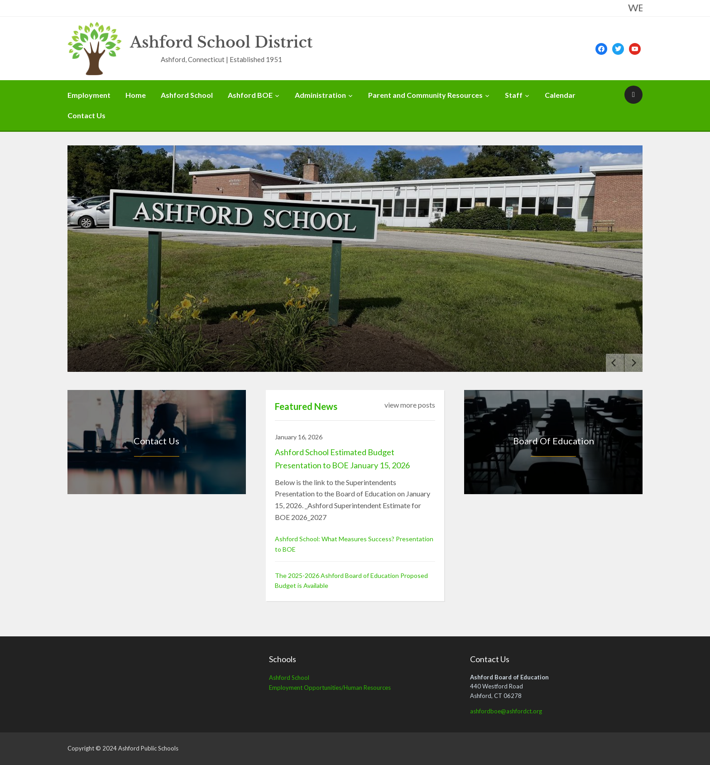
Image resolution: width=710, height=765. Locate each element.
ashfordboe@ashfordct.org (506, 711)
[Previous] (615, 363)
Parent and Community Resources (425, 95)
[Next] (633, 363)
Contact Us (86, 115)
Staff (514, 95)
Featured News (306, 406)
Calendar (560, 95)
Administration (320, 95)
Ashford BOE (250, 95)
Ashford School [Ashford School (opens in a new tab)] (289, 677)
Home (135, 95)
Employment (88, 95)
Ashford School (187, 95)
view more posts (409, 404)
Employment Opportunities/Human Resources (330, 687)
